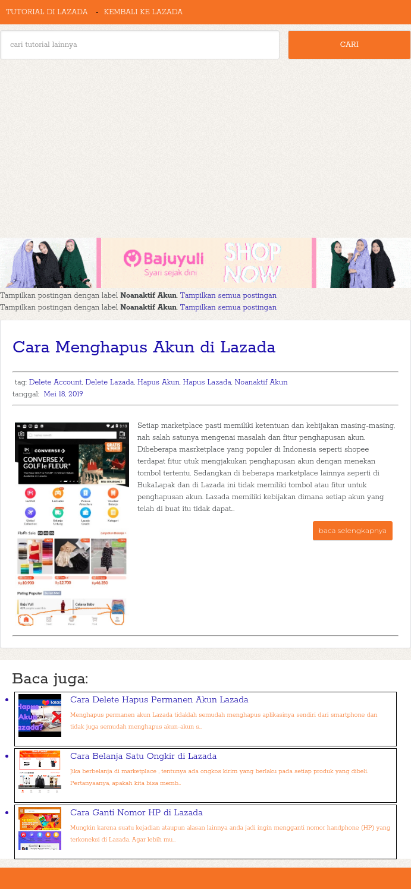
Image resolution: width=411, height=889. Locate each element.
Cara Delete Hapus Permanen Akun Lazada (159, 699)
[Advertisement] (205, 148)
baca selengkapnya (353, 530)
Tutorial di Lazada (47, 12)
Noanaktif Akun (260, 382)
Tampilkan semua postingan (228, 295)
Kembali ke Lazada (143, 12)
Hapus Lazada (207, 382)
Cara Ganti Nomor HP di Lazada (136, 812)
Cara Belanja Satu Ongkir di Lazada (143, 756)
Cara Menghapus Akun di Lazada (143, 347)
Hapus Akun (158, 382)
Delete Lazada (109, 382)
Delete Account (55, 382)
